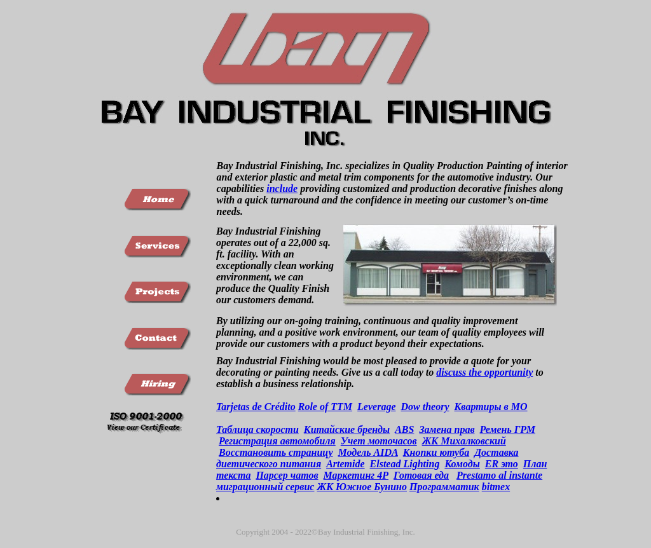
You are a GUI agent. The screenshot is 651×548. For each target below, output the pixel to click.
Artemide (345, 463)
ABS (404, 429)
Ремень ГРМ (507, 429)
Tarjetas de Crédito (256, 406)
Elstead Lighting (405, 463)
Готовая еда (421, 475)
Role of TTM (325, 406)
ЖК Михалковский (464, 440)
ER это (501, 463)
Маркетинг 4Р (356, 475)
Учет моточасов (379, 440)
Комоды (461, 463)
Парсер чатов (287, 475)
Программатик (444, 486)
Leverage (376, 406)
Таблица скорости (257, 429)
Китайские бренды (347, 429)
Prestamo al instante (499, 475)
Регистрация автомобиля (277, 440)
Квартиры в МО (490, 406)
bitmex (496, 486)
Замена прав (446, 429)
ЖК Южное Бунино (362, 486)
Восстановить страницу (276, 452)
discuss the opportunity (484, 372)
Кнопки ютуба (436, 452)
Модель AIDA (368, 452)
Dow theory (425, 406)
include (282, 188)
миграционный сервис (265, 486)
